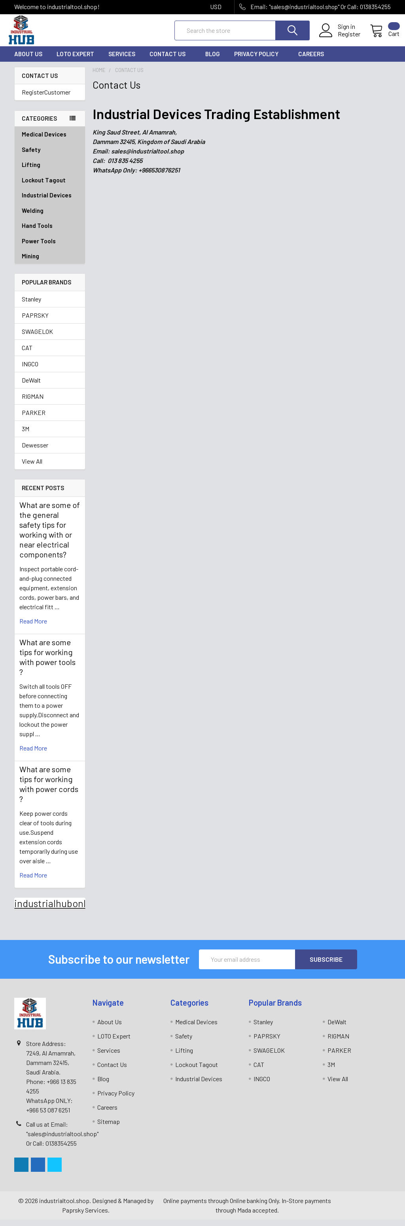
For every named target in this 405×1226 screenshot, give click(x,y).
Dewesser (35, 451)
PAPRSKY (35, 322)
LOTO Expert (75, 60)
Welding (50, 217)
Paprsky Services (85, 1216)
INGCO (30, 370)
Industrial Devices (50, 201)
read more (33, 627)
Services (121, 60)
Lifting (50, 171)
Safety (50, 156)
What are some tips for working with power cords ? (48, 790)
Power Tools (50, 247)
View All (32, 468)
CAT (27, 354)
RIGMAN (33, 403)
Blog (212, 60)
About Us (28, 60)
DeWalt (31, 386)
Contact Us (170, 60)
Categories (39, 125)
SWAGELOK (37, 338)
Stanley (31, 305)
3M (25, 435)
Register (340, 38)
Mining (30, 262)
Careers (311, 60)
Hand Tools (50, 232)
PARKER (33, 419)
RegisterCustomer (46, 98)
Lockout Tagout (50, 186)
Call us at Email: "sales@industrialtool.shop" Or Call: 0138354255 (62, 1140)
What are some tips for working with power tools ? (47, 663)
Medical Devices (44, 140)
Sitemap (108, 1127)
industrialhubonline (57, 909)
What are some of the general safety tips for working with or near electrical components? (49, 535)
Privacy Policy (259, 60)
